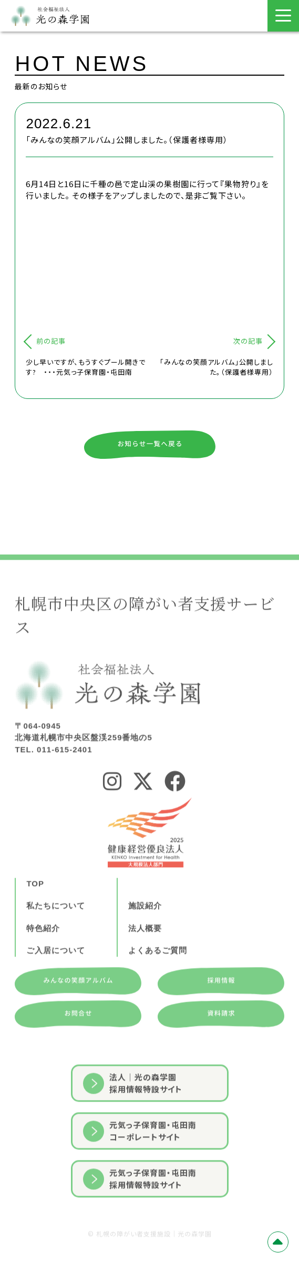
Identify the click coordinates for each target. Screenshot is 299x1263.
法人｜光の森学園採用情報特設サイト (132, 1116)
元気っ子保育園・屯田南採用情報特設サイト (140, 1212)
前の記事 (51, 341)
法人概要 (145, 961)
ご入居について (55, 983)
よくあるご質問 (157, 983)
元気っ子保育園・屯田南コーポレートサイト (140, 1164)
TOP (35, 916)
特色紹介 (43, 961)
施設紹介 (145, 939)
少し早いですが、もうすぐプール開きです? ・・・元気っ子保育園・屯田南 (86, 367)
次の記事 (248, 341)
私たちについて (55, 939)
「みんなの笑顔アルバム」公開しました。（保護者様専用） (216, 367)
